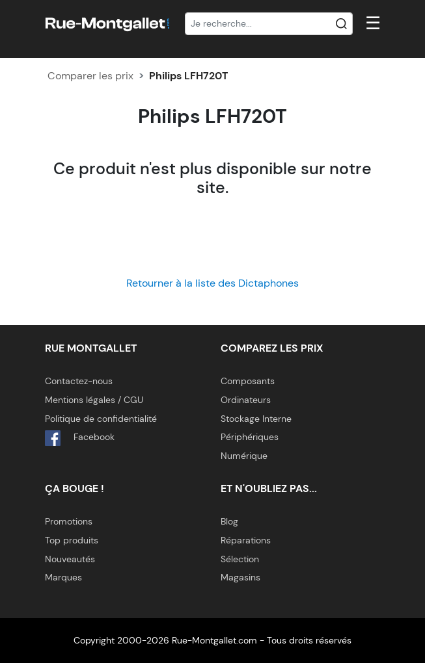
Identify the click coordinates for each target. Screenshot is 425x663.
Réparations (246, 540)
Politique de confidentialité (101, 418)
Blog (229, 521)
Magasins (240, 577)
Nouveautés (70, 559)
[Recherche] (269, 24)
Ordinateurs (246, 400)
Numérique (244, 456)
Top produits (71, 540)
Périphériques (250, 437)
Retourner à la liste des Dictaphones (212, 283)
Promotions (68, 521)
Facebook (80, 438)
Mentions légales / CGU (94, 400)
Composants (248, 381)
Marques (63, 577)
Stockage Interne (256, 418)
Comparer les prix (90, 76)
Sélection (240, 559)
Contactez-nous (79, 381)
